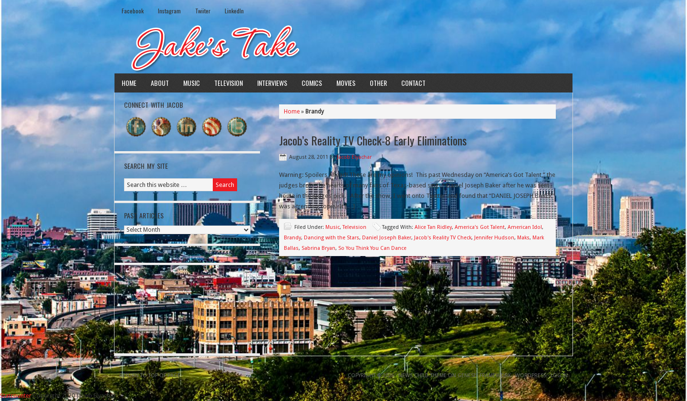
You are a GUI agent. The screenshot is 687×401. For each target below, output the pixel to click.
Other (378, 83)
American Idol (525, 227)
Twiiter (202, 11)
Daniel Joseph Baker (386, 238)
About (160, 83)
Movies (345, 83)
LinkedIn (234, 11)
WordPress (530, 375)
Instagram (169, 11)
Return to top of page (149, 375)
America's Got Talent (480, 227)
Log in (559, 375)
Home (129, 83)
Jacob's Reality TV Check (442, 238)
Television (228, 83)
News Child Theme (422, 375)
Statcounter (15, 395)
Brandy (292, 238)
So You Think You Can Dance (372, 248)
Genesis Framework (484, 375)
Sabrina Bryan (318, 248)
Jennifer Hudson (494, 238)
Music (191, 83)
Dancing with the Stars (331, 238)
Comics (312, 83)
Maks (523, 238)
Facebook (133, 11)
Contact (413, 83)
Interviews (272, 83)
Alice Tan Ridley (433, 227)
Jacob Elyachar (354, 157)
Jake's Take (343, 47)
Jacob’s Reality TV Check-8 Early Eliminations (373, 140)
